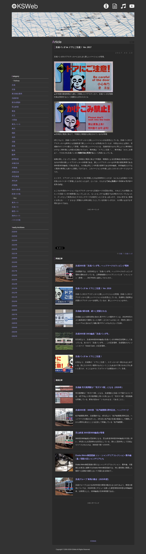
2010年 (14, 301)
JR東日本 (15, 163)
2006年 (14, 319)
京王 (13, 115)
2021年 (14, 254)
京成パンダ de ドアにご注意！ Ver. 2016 (93, 288)
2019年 (14, 262)
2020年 (14, 258)
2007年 (14, 314)
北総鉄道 (15, 98)
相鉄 (13, 133)
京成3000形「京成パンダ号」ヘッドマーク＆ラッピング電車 (102, 266)
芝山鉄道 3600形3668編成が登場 (89, 433)
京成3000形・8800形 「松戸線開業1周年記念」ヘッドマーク (102, 410)
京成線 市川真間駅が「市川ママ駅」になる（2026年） (99, 387)
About (106, 7)
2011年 (14, 297)
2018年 (14, 266)
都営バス (15, 211)
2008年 (14, 310)
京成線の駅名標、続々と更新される (91, 311)
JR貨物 (14, 185)
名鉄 (13, 137)
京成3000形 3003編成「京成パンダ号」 (92, 334)
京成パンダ (129, 254)
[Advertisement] (30, 55)
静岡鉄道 (15, 159)
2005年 (14, 323)
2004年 (14, 327)
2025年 (14, 236)
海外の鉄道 (16, 189)
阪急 (13, 150)
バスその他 (16, 220)
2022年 (14, 249)
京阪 (13, 142)
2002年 (14, 336)
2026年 (14, 232)
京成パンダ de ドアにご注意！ (88, 356)
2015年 (14, 280)
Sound (123, 7)
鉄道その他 (16, 194)
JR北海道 (15, 176)
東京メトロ (16, 124)
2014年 (14, 284)
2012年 (14, 293)
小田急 (14, 120)
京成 (120, 254)
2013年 (14, 288)
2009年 (14, 306)
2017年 (14, 271)
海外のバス (16, 216)
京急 (13, 89)
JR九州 (14, 181)
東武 (13, 128)
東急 (13, 111)
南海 (13, 146)
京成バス (15, 207)
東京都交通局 (17, 94)
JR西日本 (15, 172)
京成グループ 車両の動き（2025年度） (92, 479)
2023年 (14, 245)
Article (114, 7)
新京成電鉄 (16, 102)
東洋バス (15, 203)
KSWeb (25, 6)
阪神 (13, 155)
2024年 (14, 240)
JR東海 (14, 168)
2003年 (14, 332)
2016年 (14, 275)
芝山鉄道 (15, 107)
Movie (131, 7)
